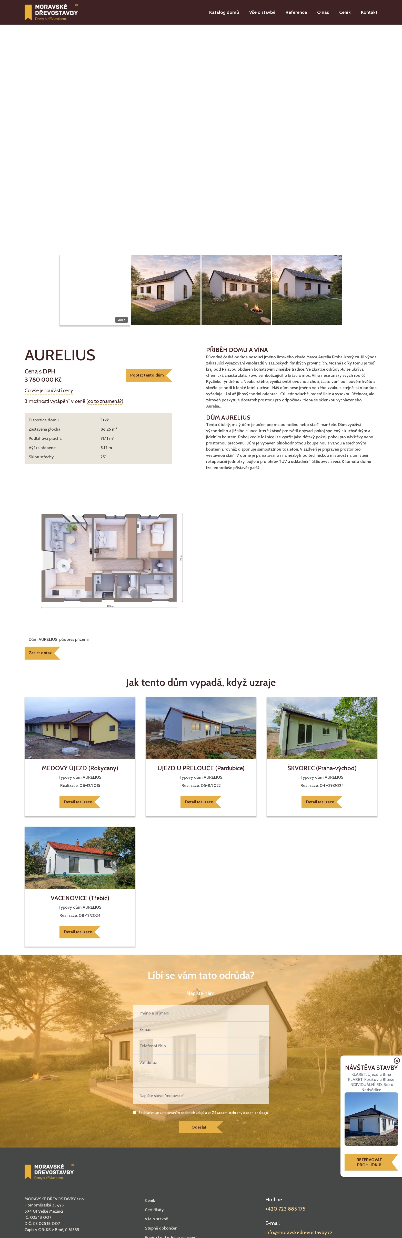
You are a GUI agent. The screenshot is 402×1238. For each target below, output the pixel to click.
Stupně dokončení (161, 1229)
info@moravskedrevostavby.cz (299, 1234)
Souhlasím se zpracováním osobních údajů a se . (203, 1113)
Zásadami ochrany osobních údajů (240, 1113)
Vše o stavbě (262, 12)
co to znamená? (105, 401)
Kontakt (369, 12)
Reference (296, 12)
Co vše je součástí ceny (50, 390)
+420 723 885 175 (285, 1210)
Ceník (345, 12)
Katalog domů (224, 12)
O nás (323, 12)
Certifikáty (154, 1211)
